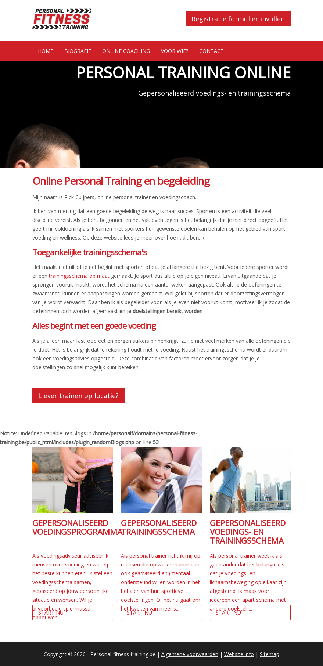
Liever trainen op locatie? (78, 395)
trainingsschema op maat (79, 275)
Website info (239, 654)
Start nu (51, 612)
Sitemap (269, 654)
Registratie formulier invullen (238, 18)
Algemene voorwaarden (189, 654)
